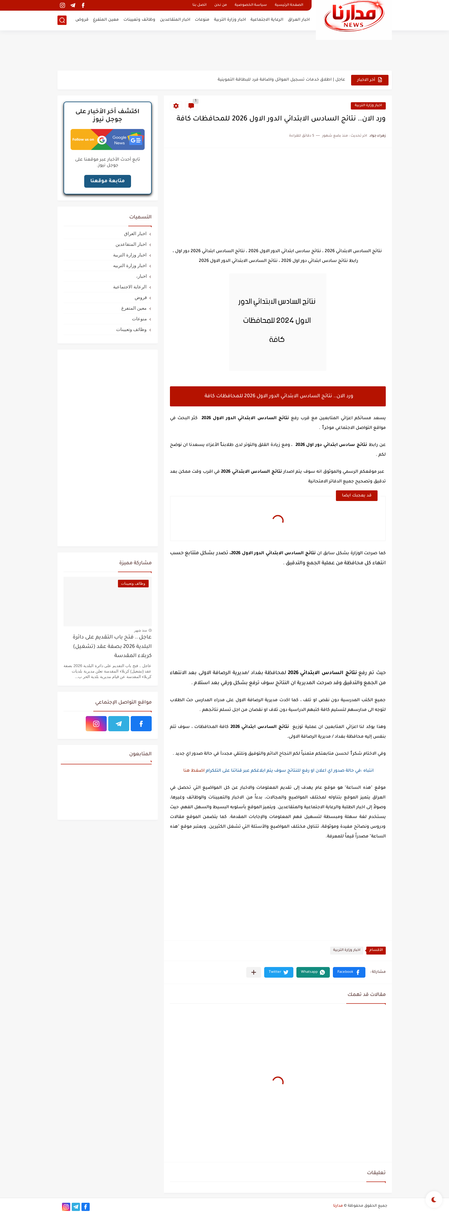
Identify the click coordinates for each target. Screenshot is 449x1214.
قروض (81, 20)
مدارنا (338, 1206)
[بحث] (62, 20)
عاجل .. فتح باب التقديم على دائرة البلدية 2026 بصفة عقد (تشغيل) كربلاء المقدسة (112, 647)
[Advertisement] (224, 50)
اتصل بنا (199, 5)
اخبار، (141, 276)
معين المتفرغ (106, 20)
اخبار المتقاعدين (175, 20)
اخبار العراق (299, 20)
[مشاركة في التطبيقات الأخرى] (253, 972)
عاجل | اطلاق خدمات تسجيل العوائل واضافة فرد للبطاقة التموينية (281, 80)
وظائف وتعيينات (139, 20)
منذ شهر (140, 630)
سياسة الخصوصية (251, 5)
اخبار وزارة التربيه (130, 265)
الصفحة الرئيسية (289, 5)
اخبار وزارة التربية (230, 20)
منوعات (202, 20)
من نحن (220, 5)
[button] (349, 972)
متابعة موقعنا (107, 181)
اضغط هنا (193, 771)
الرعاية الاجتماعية (266, 20)
